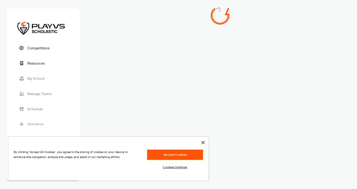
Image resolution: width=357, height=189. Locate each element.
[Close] (203, 142)
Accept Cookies (175, 155)
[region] (108, 159)
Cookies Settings (175, 167)
